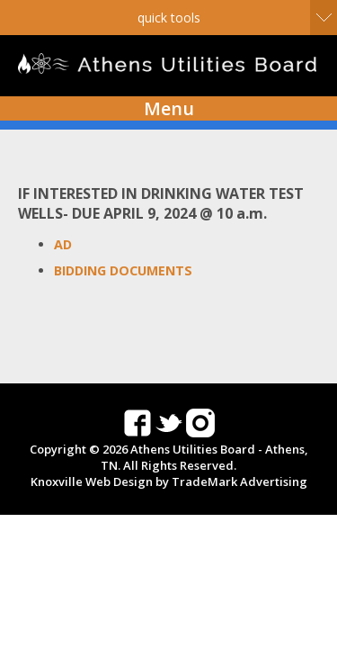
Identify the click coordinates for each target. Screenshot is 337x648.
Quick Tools (168, 17)
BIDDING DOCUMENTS (123, 270)
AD (63, 244)
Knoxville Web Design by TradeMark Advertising (169, 481)
